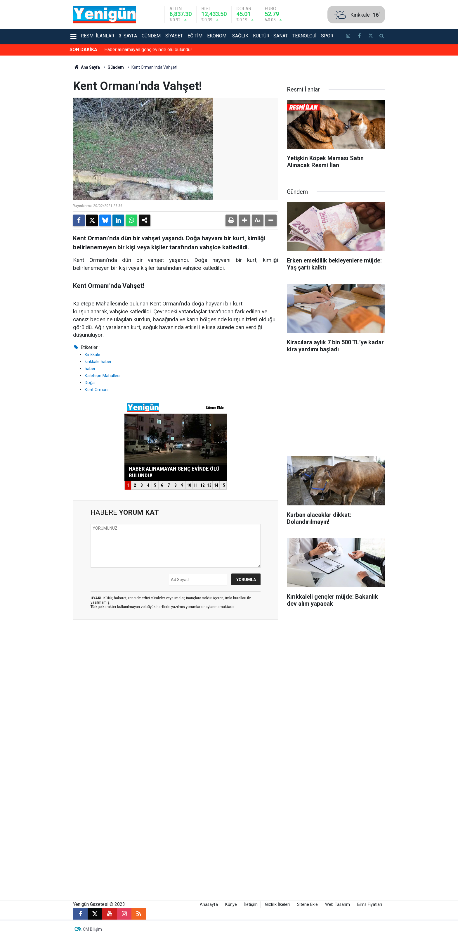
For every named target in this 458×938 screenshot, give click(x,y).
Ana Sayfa (86, 67)
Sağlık (240, 36)
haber (90, 368)
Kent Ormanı (96, 389)
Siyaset (174, 36)
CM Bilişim (92, 929)
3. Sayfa (128, 36)
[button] (244, 220)
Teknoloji (304, 36)
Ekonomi (217, 36)
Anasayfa (209, 904)
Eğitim (195, 36)
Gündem (151, 36)
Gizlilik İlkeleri (277, 904)
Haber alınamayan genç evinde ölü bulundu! (148, 49)
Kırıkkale (92, 354)
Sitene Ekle (307, 904)
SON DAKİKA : (85, 49)
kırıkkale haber (98, 361)
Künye (231, 904)
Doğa (90, 382)
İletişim (251, 904)
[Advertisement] (418, 143)
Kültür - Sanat (270, 36)
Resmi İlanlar (97, 36)
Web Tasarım (337, 904)
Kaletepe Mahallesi (102, 375)
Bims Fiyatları (369, 904)
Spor (327, 36)
